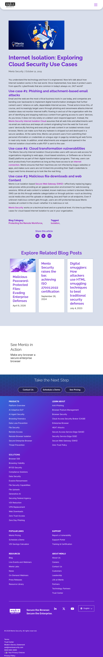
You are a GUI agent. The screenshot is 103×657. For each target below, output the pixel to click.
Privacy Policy (9, 656)
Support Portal (58, 540)
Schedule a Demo (51, 390)
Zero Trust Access (17, 516)
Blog (11, 558)
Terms (6, 639)
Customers (57, 571)
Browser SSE (14, 459)
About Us (56, 558)
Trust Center (57, 593)
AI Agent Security (16, 414)
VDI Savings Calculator (19, 544)
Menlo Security (16, 207)
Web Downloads (16, 511)
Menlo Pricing (15, 535)
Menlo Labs (14, 566)
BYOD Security (15, 467)
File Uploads (14, 489)
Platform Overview (17, 405)
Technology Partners (61, 588)
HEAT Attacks (58, 427)
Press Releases (15, 580)
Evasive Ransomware (18, 481)
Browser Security (59, 414)
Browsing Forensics (17, 418)
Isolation (55, 223)
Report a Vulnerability (61, 535)
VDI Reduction (15, 502)
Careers (55, 562)
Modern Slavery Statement (14, 645)
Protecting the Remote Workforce (25, 223)
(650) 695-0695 (10, 650)
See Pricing (75, 390)
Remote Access (16, 432)
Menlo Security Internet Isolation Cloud (27, 121)
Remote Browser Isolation (20, 436)
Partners (56, 584)
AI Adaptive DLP (16, 410)
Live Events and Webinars (20, 562)
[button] (95, 5)
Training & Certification (62, 544)
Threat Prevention (17, 445)
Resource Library (16, 584)
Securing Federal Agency (20, 498)
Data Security (15, 476)
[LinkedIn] (55, 608)
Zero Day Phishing (17, 520)
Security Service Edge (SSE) (64, 436)
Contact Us (28, 390)
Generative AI (15, 494)
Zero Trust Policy (59, 445)
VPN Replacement (17, 507)
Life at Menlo (58, 580)
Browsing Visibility (17, 463)
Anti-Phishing (58, 405)
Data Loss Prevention (18, 423)
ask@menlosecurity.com (13, 647)
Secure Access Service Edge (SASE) (68, 432)
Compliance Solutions (18, 472)
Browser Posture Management (65, 410)
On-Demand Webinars (18, 575)
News (11, 571)
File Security (14, 427)
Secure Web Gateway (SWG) (49, 184)
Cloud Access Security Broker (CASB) (68, 418)
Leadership (57, 575)
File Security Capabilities (19, 485)
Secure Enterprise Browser (20, 441)
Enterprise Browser (60, 423)
